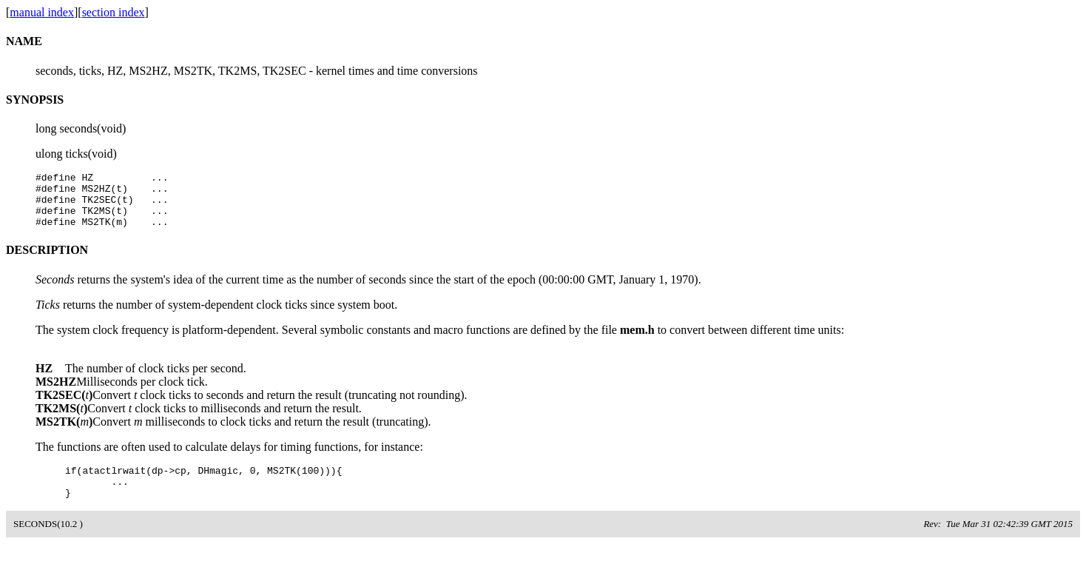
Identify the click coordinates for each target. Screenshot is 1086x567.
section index (113, 12)
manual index (42, 12)
